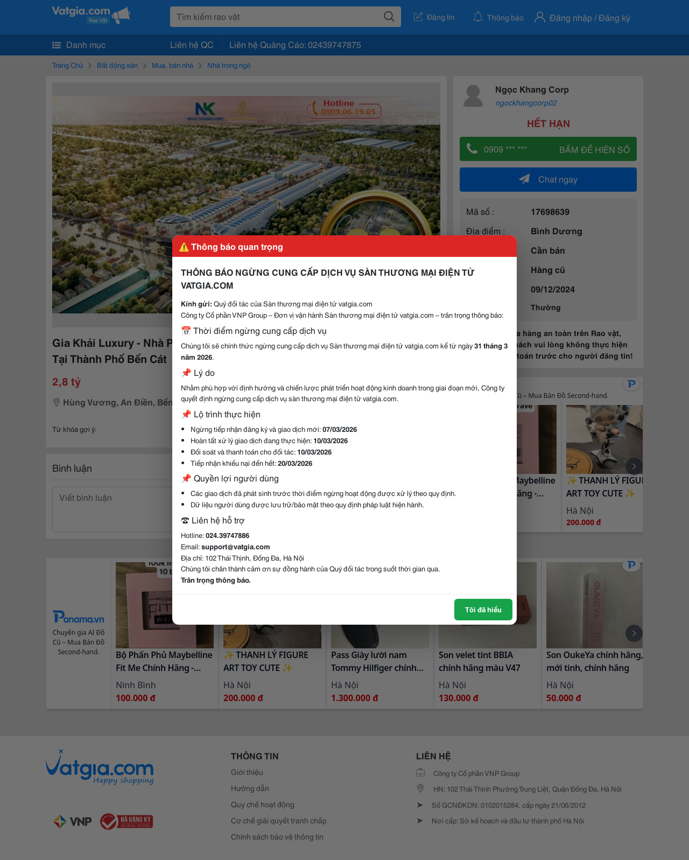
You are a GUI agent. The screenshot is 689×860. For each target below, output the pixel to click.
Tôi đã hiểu (483, 609)
